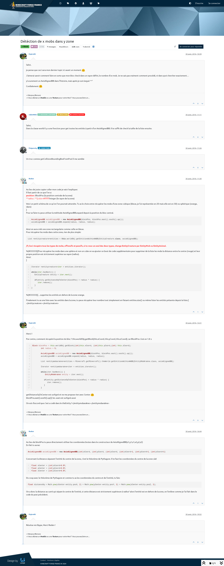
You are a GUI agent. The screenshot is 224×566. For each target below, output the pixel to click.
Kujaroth (32, 54)
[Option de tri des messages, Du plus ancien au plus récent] (175, 46)
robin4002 (33, 114)
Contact (43, 560)
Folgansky (33, 148)
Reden (31, 178)
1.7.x (34, 46)
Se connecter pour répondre (191, 46)
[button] (190, 3)
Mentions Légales (53, 560)
